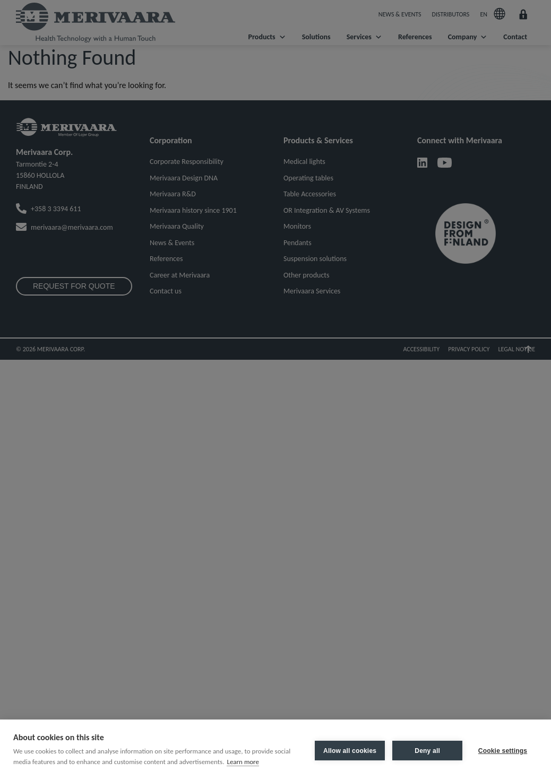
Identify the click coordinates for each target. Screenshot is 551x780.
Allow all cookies (347, 749)
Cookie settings (502, 749)
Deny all (425, 749)
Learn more (243, 762)
